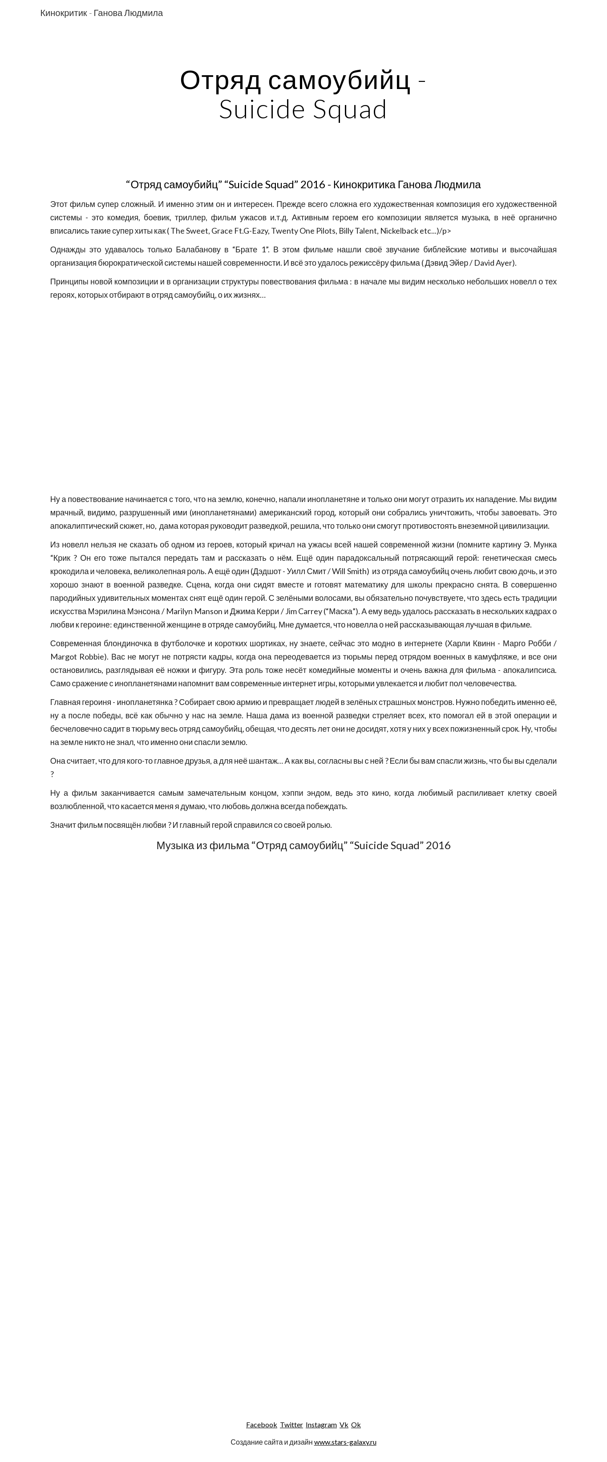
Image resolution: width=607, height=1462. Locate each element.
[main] (303, 93)
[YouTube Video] (303, 396)
